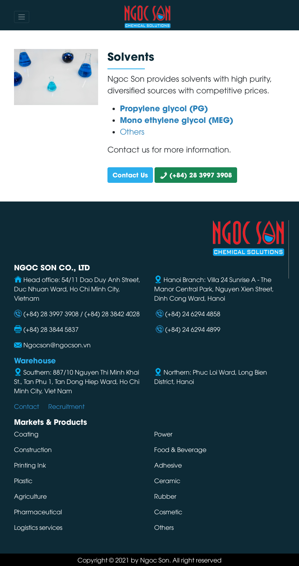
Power (163, 433)
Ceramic (167, 480)
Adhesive (168, 465)
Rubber (165, 496)
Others (164, 527)
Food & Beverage (180, 449)
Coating (26, 433)
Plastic (23, 480)
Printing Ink (30, 465)
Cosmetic (168, 511)
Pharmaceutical (38, 511)
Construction (33, 449)
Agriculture (30, 496)
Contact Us (130, 174)
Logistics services (38, 527)
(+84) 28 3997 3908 (196, 174)
